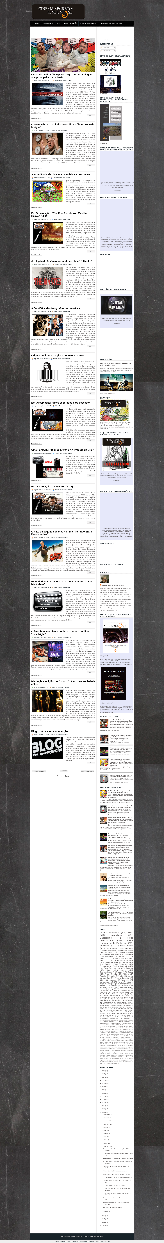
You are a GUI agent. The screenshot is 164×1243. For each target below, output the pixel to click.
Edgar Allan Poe (105, 1050)
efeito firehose (114, 1047)
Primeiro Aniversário (121, 1043)
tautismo (102, 986)
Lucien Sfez (114, 1034)
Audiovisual (108, 950)
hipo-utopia (117, 999)
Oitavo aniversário (111, 1055)
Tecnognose (123, 964)
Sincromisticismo (106, 972)
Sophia (115, 990)
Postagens (105, 47)
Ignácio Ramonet (118, 1052)
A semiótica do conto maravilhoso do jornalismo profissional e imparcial (121, 775)
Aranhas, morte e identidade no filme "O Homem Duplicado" (120, 874)
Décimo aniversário (128, 1048)
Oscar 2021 (102, 1056)
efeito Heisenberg (105, 1000)
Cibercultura (104, 952)
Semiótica (104, 945)
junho (105, 1133)
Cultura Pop (110, 948)
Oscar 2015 (117, 1042)
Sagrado (124, 990)
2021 (103, 1086)
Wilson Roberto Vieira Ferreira (113, 585)
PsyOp (114, 1015)
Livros (112, 960)
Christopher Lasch (117, 1020)
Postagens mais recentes (39, 771)
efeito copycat (129, 1010)
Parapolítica (129, 1005)
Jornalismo (116, 935)
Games (111, 1010)
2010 (103, 1222)
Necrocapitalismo (104, 1023)
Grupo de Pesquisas (116, 1016)
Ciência (130, 972)
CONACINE (121, 1039)
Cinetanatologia (111, 1024)
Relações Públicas (105, 994)
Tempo (102, 966)
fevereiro (106, 1146)
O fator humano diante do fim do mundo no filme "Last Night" (60, 633)
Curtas (109, 970)
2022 (103, 1083)
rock (110, 1048)
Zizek (126, 1060)
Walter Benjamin (114, 1013)
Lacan (107, 1034)
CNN (114, 1048)
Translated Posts (120, 994)
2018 (103, 1096)
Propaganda (123, 962)
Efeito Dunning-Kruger (112, 1040)
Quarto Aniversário (127, 1056)
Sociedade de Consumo (119, 958)
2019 (103, 1093)
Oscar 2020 (129, 1055)
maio (105, 1137)
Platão (115, 1008)
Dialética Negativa (108, 1021)
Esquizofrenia (104, 990)
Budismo (114, 1039)
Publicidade (109, 962)
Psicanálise (125, 980)
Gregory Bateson (124, 1040)
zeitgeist (102, 1029)
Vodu (121, 1060)
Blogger (67, 776)
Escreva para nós (70, 23)
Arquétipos (119, 954)
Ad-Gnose (106, 1012)
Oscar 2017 (125, 1042)
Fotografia (127, 999)
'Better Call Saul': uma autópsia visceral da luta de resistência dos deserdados (119, 887)
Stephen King (103, 1060)
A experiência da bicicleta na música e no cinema (60, 174)
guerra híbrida (125, 945)
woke (116, 1063)
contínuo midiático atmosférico (122, 1037)
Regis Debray (119, 1058)
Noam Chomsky (115, 1023)
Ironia (120, 972)
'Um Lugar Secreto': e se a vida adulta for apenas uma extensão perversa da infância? (120, 913)
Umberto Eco (125, 1015)
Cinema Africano (128, 1020)
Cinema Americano (109, 932)
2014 (103, 1109)
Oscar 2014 (121, 1055)
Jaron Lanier (110, 1029)
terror (112, 987)
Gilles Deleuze (129, 1026)
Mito (121, 976)
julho (105, 1130)
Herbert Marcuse (128, 1013)
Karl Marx (107, 984)
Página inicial (63, 770)
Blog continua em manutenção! (50, 731)
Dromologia (103, 1016)
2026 (103, 1071)
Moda (119, 1010)
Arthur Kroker (110, 1032)
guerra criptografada (122, 984)
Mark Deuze (105, 1028)
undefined (110, 730)
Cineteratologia (107, 1004)
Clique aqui (103, 94)
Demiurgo (129, 968)
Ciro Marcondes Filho (122, 1032)
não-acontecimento (107, 982)
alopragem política (104, 1047)
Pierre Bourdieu (126, 1028)
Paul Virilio (130, 1002)
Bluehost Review (105, 1241)
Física (101, 999)
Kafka (126, 1052)
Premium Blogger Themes (93, 1241)
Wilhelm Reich (104, 1031)
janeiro (106, 1211)
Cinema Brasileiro (122, 978)
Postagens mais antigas (87, 771)
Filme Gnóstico (123, 950)
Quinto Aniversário (109, 1058)
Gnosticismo (106, 938)
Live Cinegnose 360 (121, 952)
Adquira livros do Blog (51, 23)
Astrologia (107, 1039)
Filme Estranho (111, 974)
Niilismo (126, 974)
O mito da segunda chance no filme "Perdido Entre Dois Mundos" (61, 533)
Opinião (119, 1029)
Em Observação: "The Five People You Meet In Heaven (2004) (59, 214)
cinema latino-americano (112, 995)
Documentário (113, 986)
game (101, 1039)
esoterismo (105, 1026)
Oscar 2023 (127, 1029)
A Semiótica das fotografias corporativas (55, 308)
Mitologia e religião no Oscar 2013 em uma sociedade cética (63, 683)
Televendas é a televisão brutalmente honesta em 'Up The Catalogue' (121, 748)
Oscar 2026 (118, 1056)
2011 (103, 1219)
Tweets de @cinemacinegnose (109, 925)
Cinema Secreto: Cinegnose (80, 1236)
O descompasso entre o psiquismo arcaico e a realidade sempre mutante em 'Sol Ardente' (120, 900)
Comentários (105, 50)
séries (113, 976)
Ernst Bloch (129, 1050)
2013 (103, 1112)
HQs (108, 999)
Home (37, 23)
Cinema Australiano (123, 1004)
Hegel (109, 1052)
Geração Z (102, 1052)
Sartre (129, 1016)
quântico (123, 1008)
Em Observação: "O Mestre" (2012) (52, 486)
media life (102, 1024)
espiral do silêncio (118, 1061)
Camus (127, 1039)
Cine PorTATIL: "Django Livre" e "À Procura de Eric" (62, 449)
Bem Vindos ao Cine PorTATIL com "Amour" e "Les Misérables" (61, 583)
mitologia (121, 1047)
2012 (103, 1216)
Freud (102, 960)
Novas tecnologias (126, 948)
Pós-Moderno (105, 954)
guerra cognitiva (119, 1002)
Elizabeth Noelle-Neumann (117, 1050)
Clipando (120, 1026)
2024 (103, 1077)
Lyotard (108, 1053)
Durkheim (119, 1048)
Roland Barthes (105, 1005)
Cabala (127, 995)
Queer (101, 1058)
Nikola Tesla (108, 1042)
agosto (106, 1127)
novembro (107, 1118)
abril (105, 1140)
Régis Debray (128, 1058)
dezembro (107, 1114)
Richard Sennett (126, 1023)
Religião (122, 956)
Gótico (102, 980)
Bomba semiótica (126, 960)
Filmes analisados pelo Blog (111, 23)
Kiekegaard (127, 1018)
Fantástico (121, 943)
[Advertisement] (82, 31)
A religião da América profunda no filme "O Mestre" (61, 261)
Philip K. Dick (107, 1002)
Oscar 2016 (123, 1034)
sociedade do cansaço (125, 1031)
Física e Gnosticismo (125, 982)
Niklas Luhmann (124, 1053)
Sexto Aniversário (111, 1045)
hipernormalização (105, 1020)
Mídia (130, 932)
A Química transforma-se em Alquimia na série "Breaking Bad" (115, 364)
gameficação (130, 1061)
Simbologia (109, 956)
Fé (108, 1008)
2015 (103, 1106)
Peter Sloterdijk (109, 1043)
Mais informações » (36, 118)
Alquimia (113, 980)
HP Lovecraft (119, 1012)
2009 (103, 1225)
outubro (106, 1121)
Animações (103, 987)
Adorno (123, 970)
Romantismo (115, 997)
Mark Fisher (115, 1028)
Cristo (113, 992)
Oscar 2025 (110, 1056)
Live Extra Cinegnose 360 (110, 968)
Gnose (130, 954)
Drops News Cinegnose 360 (112, 1007)
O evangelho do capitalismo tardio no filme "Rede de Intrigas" (62, 126)
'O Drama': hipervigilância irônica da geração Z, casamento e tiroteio (120, 736)
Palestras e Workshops (88, 23)
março (105, 1143)
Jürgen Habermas (124, 1021)
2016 (103, 1102)
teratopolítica (110, 1063)
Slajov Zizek (121, 1045)
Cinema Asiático (124, 992)
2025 (103, 1074)
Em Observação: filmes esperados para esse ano (60, 402)
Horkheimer (103, 997)
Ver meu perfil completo (108, 610)
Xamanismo (113, 1031)
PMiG (119, 1024)
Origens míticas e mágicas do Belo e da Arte (57, 355)
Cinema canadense (123, 989)
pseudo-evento (117, 1005)
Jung (111, 989)
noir (126, 1047)
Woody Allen (129, 1045)
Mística (105, 1015)
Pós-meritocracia (120, 1035)
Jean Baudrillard (106, 964)
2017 (103, 1099)
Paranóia (103, 976)
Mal (111, 966)
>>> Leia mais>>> (126, 664)
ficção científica (123, 966)
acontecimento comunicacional (109, 1018)
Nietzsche (127, 997)
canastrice (106, 1061)
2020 (103, 1090)
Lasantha (83, 1241)
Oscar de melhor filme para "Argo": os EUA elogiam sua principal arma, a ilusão (62, 76)
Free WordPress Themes (66, 1241)
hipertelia (112, 1026)
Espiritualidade (125, 986)
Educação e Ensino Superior (124, 1000)
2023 (103, 1080)
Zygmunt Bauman (128, 1024)
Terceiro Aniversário (113, 1060)
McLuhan (115, 1053)
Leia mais (116, 730)
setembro (106, 1124)
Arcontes (102, 1032)
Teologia (130, 994)
